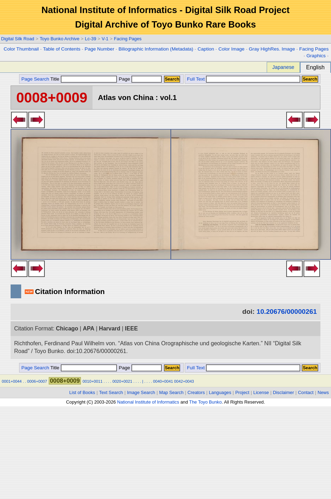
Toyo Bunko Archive (59, 38)
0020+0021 (122, 381)
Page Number (99, 49)
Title (84, 79)
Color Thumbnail (21, 49)
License (261, 392)
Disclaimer (283, 392)
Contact (306, 392)
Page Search (35, 79)
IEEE (131, 328)
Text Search (111, 392)
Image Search (141, 392)
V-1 (105, 38)
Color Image (231, 49)
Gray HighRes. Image (272, 49)
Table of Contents (62, 49)
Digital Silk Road (17, 38)
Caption (205, 49)
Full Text (196, 79)
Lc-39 (90, 38)
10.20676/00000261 (286, 311)
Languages (220, 392)
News (323, 392)
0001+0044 (12, 381)
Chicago (67, 328)
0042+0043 (184, 381)
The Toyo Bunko (205, 402)
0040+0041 (163, 381)
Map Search (171, 392)
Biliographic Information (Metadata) (156, 49)
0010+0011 (92, 381)
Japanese (283, 67)
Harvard (109, 328)
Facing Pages (127, 38)
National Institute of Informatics (148, 402)
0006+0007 (37, 381)
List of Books (82, 392)
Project (242, 392)
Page (140, 79)
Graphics (315, 55)
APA (88, 328)
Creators (196, 392)
